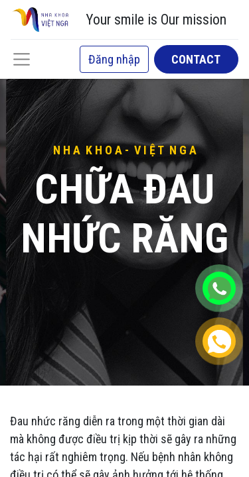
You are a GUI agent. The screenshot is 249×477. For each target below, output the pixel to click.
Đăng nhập (114, 59)
